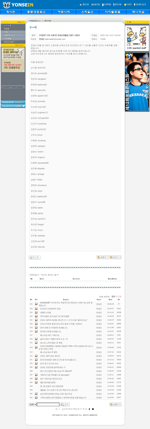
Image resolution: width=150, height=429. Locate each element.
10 (78, 408)
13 (86, 408)
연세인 (99, 304)
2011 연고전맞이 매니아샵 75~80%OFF (56, 371)
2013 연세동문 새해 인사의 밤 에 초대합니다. (58, 359)
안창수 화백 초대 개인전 (50, 355)
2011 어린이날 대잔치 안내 (51, 378)
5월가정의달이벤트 (48, 382)
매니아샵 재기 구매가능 (49, 335)
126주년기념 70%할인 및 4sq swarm (54, 374)
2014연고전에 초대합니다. (51, 331)
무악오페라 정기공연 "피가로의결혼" (55, 316)
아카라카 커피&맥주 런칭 (50, 308)
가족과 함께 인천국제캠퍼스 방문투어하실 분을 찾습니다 (63, 397)
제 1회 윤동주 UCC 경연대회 (51, 386)
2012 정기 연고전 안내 (49, 363)
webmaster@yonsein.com (55, 39)
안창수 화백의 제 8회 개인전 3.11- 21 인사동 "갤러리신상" (63, 320)
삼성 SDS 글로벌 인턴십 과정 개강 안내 (56, 393)
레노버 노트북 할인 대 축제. (51, 342)
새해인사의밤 (45, 312)
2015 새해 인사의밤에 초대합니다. (54, 327)
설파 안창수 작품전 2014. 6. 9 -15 (54, 338)
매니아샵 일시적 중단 (49, 352)
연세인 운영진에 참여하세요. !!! (52, 367)
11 (81, 408)
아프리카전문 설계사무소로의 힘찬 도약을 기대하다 (61, 323)
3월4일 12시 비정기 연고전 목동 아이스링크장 (59, 390)
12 (83, 408)
